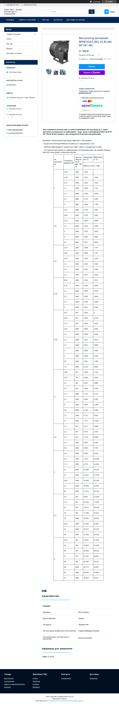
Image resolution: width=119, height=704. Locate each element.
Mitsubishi (36, 687)
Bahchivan (36, 681)
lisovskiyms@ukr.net (16, 133)
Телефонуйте (66, 678)
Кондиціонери (9, 681)
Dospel (35, 678)
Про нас (45, 20)
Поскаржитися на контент (56, 701)
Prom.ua (70, 696)
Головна (10, 20)
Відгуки (9, 48)
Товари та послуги (27, 20)
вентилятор (95, 129)
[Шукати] (91, 11)
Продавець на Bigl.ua (59, 699)
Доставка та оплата (75, 20)
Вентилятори (8, 678)
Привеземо (94, 678)
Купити (92, 66)
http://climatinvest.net (15, 129)
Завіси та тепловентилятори (14, 684)
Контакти (58, 20)
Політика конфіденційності (75, 701)
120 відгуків (97, 1)
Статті (9, 39)
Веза (69, 140)
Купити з (92, 73)
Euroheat (36, 684)
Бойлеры (7, 687)
